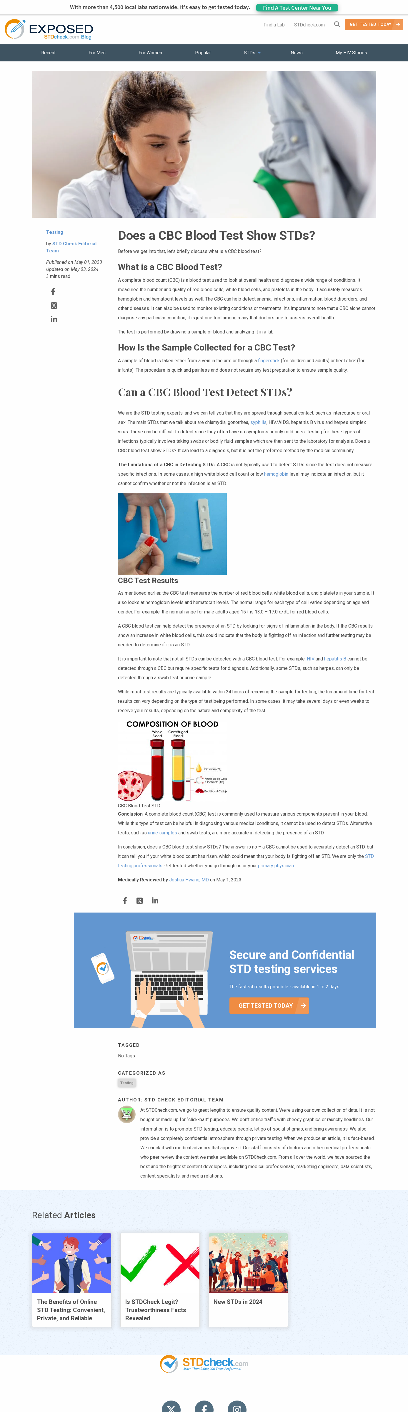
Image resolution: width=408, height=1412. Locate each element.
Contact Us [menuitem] (221, 1391)
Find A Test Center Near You (297, 7)
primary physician (276, 865)
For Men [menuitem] (97, 53)
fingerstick (269, 360)
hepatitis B (335, 659)
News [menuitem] (297, 53)
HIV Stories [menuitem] (189, 1391)
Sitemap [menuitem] (250, 1391)
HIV (310, 659)
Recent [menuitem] (48, 53)
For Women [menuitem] (150, 53)
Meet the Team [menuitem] (283, 1391)
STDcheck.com (309, 25)
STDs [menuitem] (249, 53)
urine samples (162, 833)
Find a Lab (274, 25)
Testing (127, 1083)
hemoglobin (276, 474)
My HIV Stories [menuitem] (351, 53)
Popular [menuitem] (203, 53)
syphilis (258, 422)
